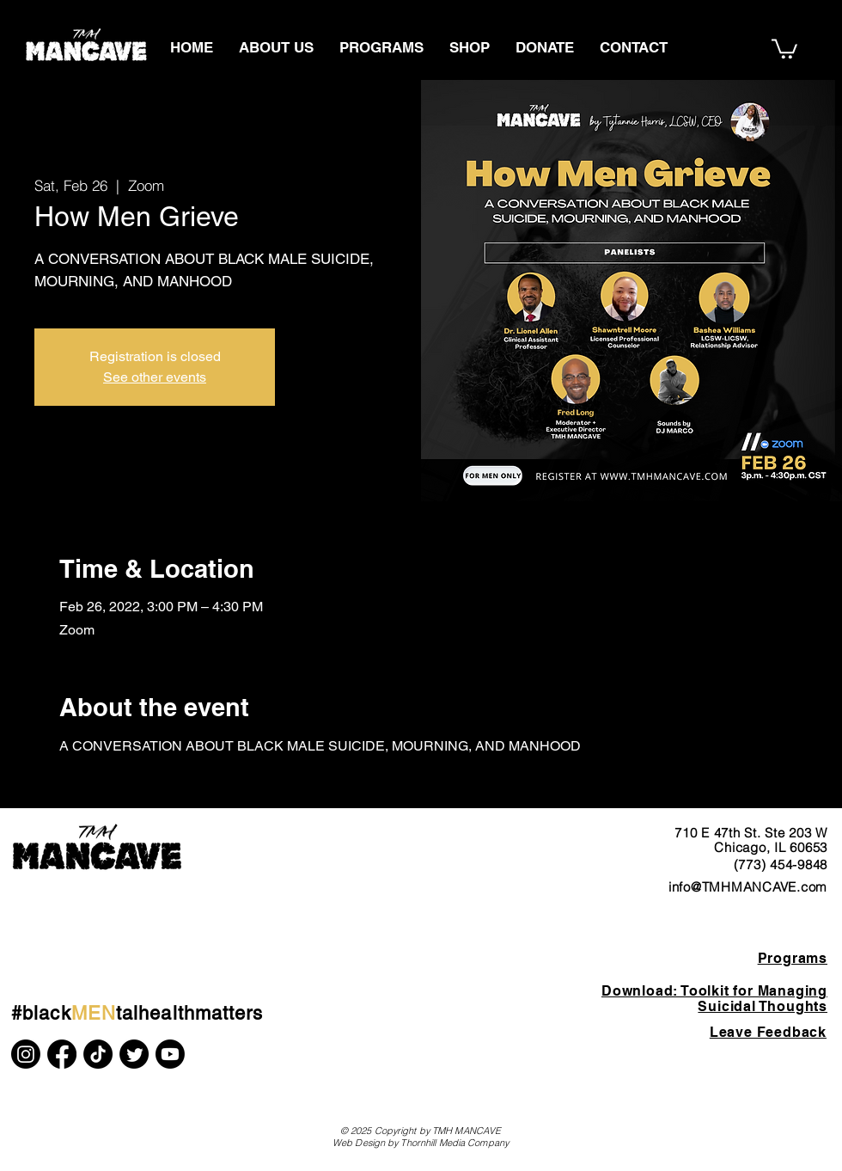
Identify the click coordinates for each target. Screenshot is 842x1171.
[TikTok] (98, 1054)
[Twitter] (134, 1054)
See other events (154, 377)
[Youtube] (170, 1054)
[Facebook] (61, 1054)
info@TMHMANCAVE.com (747, 887)
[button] (784, 47)
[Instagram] (25, 1054)
